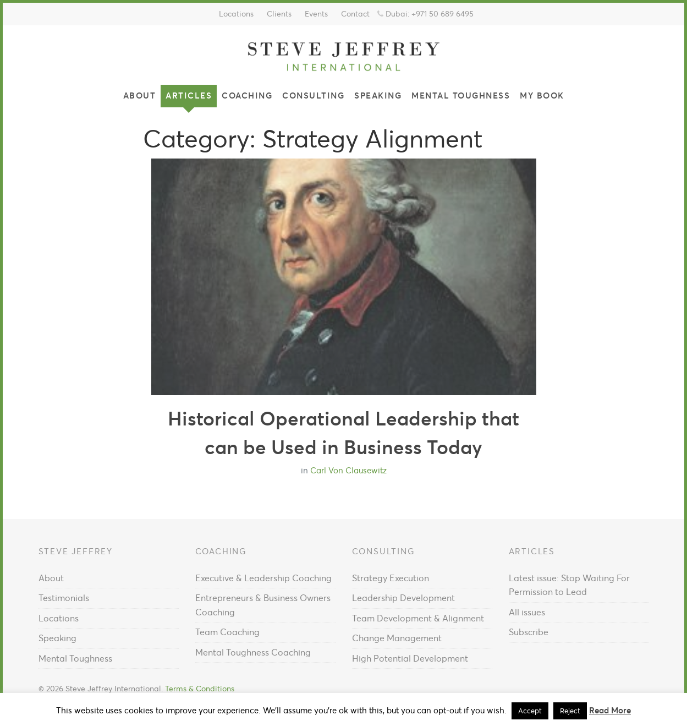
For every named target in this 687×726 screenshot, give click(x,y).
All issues (527, 612)
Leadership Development (403, 597)
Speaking (378, 95)
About (139, 95)
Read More (610, 710)
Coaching (247, 95)
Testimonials (64, 597)
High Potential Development (410, 658)
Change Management (397, 637)
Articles (189, 95)
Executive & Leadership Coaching (263, 577)
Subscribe (528, 631)
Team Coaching (227, 631)
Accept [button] (530, 711)
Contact (355, 14)
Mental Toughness (460, 95)
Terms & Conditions (199, 689)
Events (316, 14)
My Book (542, 95)
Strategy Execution (390, 577)
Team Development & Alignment (418, 618)
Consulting (313, 95)
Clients (279, 14)
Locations (236, 14)
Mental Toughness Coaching (253, 652)
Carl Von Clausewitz (348, 470)
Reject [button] (570, 711)
